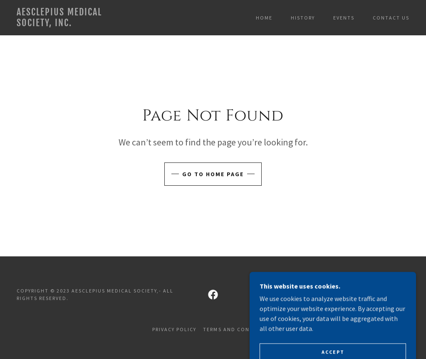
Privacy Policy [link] (174, 329)
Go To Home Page (213, 174)
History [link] (303, 18)
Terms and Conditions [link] (238, 329)
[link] (69, 24)
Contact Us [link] (391, 18)
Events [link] (343, 18)
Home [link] (264, 18)
